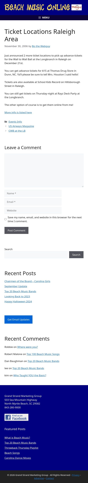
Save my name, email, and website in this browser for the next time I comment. (45, 219)
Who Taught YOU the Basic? (29, 375)
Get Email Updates (18, 319)
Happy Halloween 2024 (18, 301)
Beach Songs (12, 453)
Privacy (75, 474)
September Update (15, 286)
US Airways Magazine (21, 126)
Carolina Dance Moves (17, 458)
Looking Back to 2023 (17, 296)
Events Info (15, 121)
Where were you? (27, 347)
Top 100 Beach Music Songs (43, 354)
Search (8, 249)
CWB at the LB (17, 130)
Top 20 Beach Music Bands (20, 291)
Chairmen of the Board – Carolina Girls (27, 281)
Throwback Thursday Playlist (21, 447)
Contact (50, 478)
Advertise (39, 478)
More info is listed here (18, 112)
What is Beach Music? (17, 437)
